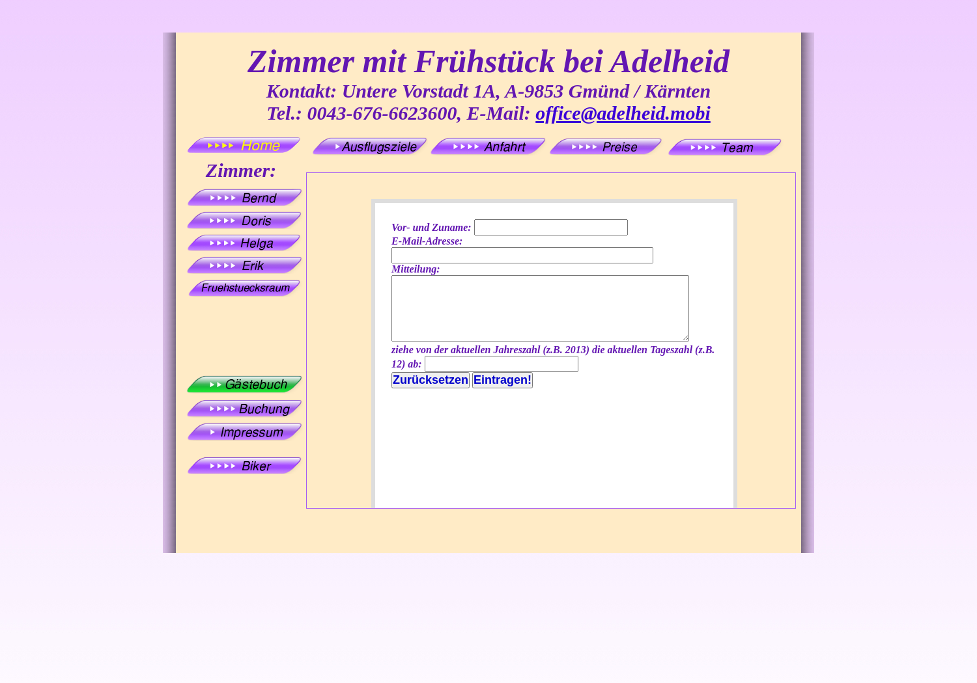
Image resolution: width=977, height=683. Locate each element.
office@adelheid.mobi (623, 113)
